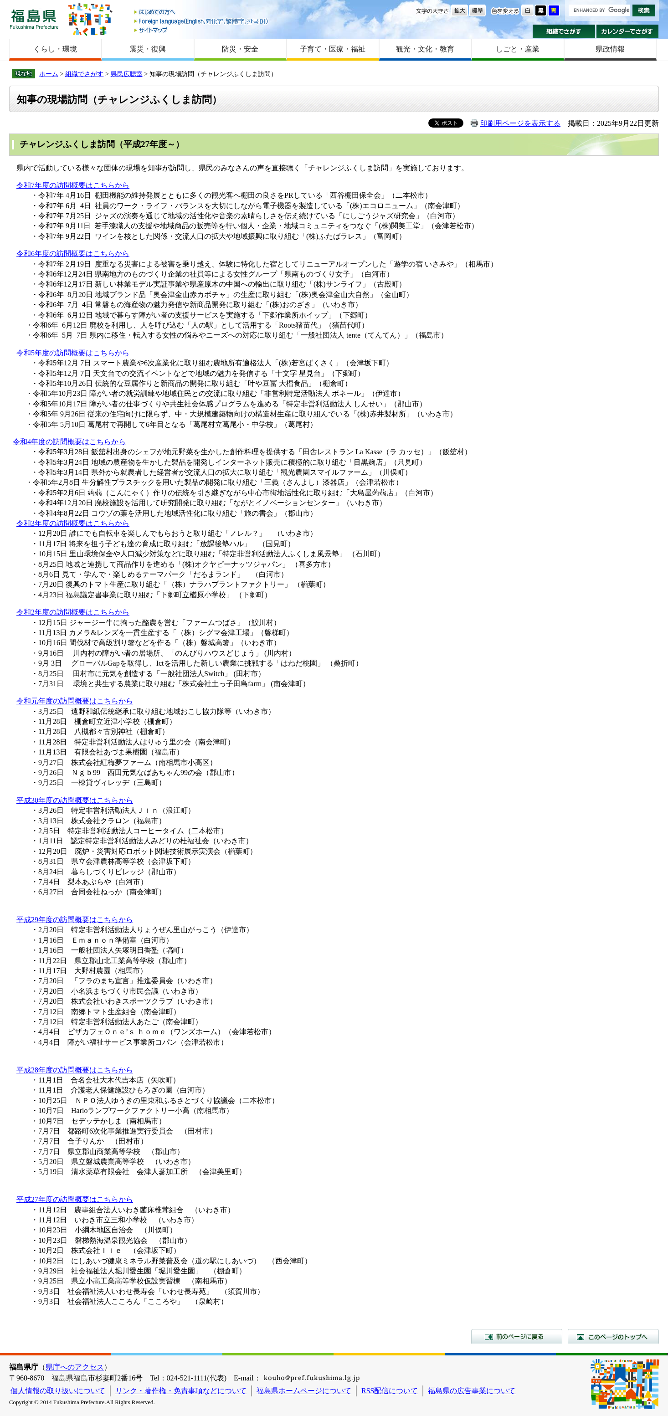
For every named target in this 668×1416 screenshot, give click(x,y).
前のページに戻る (516, 1336)
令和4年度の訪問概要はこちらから (69, 442)
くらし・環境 (55, 49)
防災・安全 (240, 49)
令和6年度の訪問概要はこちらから (72, 253)
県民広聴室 (127, 73)
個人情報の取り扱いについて (57, 1391)
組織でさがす (564, 31)
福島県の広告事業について (471, 1391)
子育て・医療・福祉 (332, 49)
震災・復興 (147, 49)
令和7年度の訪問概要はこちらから (72, 185)
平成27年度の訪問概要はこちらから (74, 1199)
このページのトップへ (613, 1336)
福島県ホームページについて (304, 1391)
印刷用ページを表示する (520, 123)
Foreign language (202, 21)
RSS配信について (389, 1391)
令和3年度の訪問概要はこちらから (72, 523)
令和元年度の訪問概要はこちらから (74, 701)
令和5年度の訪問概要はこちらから (72, 353)
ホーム (48, 73)
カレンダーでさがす (627, 31)
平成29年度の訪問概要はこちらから (74, 919)
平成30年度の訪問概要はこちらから (74, 800)
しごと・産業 (518, 49)
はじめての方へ (202, 12)
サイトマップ (202, 30)
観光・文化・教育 (425, 49)
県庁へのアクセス (75, 1367)
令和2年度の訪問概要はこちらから (72, 612)
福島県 (34, 19)
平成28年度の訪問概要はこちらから (74, 1070)
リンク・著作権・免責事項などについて (181, 1391)
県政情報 (610, 49)
